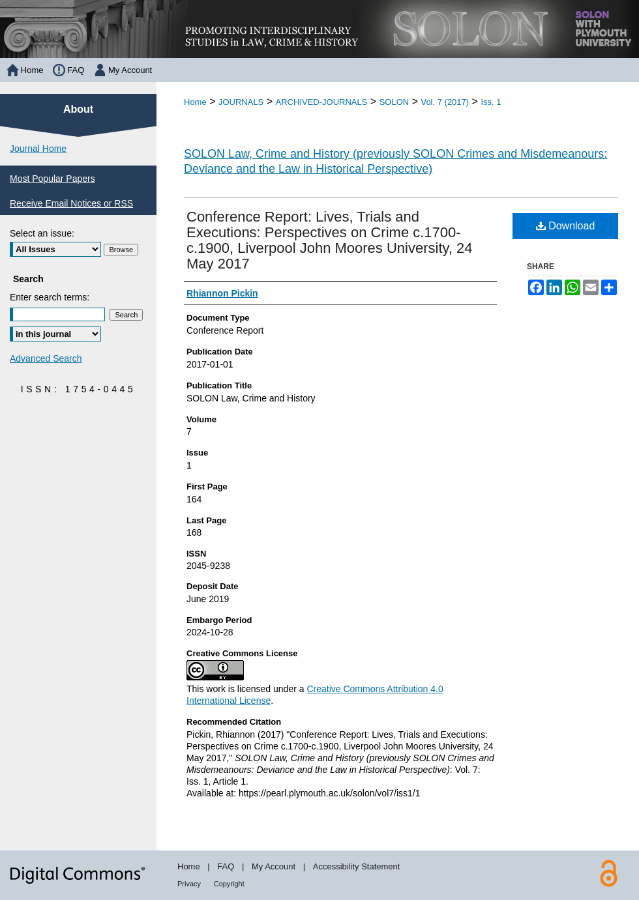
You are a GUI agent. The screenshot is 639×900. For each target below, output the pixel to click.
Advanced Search (46, 358)
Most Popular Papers (52, 178)
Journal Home (38, 148)
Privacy (189, 884)
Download (565, 225)
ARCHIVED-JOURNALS (322, 102)
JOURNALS (240, 102)
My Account (273, 866)
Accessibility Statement (356, 866)
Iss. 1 (491, 102)
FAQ (225, 866)
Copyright (229, 884)
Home (195, 102)
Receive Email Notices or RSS (71, 203)
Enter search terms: (49, 297)
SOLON (394, 102)
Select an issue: (42, 233)
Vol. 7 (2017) (445, 102)
